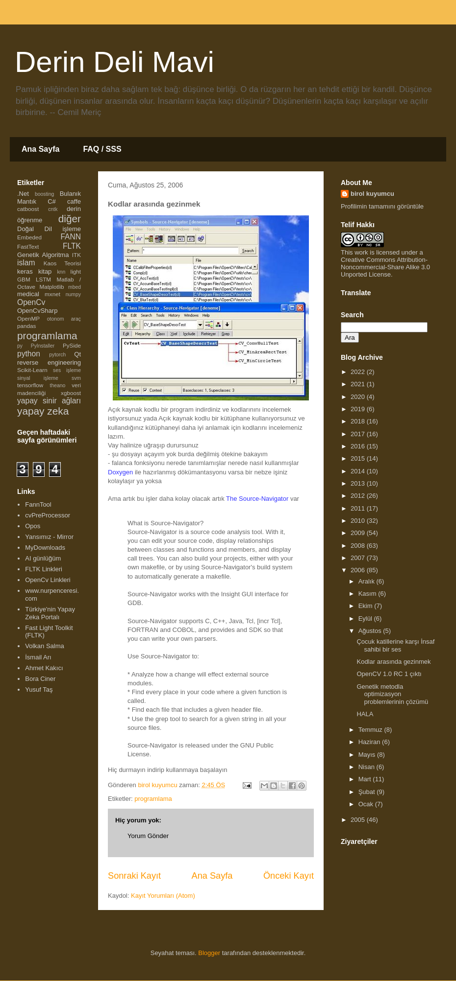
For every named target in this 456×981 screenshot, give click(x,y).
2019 (359, 409)
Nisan (367, 767)
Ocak (366, 804)
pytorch (57, 354)
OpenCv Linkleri (48, 580)
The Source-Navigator (257, 498)
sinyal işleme (37, 378)
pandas (26, 326)
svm (76, 378)
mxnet (52, 294)
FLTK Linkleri (43, 569)
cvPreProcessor (47, 515)
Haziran (370, 742)
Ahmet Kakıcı (44, 668)
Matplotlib (52, 286)
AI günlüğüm (43, 558)
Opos (32, 526)
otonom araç (64, 319)
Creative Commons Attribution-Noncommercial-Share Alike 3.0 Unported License (385, 267)
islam (26, 262)
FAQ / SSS (102, 149)
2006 (359, 570)
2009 (359, 533)
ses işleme (67, 370)
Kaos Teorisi (62, 263)
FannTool (38, 504)
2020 (359, 396)
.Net (23, 193)
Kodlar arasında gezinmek (393, 661)
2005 (359, 819)
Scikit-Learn (32, 370)
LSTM (43, 279)
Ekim (366, 605)
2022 (359, 371)
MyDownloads (45, 547)
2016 (359, 446)
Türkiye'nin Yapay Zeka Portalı (50, 613)
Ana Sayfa (40, 149)
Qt (77, 354)
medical (28, 294)
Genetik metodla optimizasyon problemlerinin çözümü (392, 694)
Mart (365, 779)
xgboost (71, 393)
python (28, 354)
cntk (52, 209)
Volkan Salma (44, 646)
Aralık (367, 581)
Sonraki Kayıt (134, 876)
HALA (364, 714)
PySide (72, 345)
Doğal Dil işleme (49, 229)
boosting (44, 194)
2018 (359, 421)
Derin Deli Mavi (114, 62)
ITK (76, 255)
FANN (70, 237)
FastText (28, 246)
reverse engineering (49, 362)
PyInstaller (43, 346)
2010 (359, 520)
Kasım (368, 593)
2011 (359, 508)
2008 (359, 545)
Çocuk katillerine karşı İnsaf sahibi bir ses (395, 645)
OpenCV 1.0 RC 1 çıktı (388, 673)
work (361, 252)
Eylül (366, 618)
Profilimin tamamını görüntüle (382, 206)
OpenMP (28, 318)
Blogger (209, 953)
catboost (28, 209)
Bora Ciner (40, 678)
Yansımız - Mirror (49, 536)
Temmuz (371, 729)
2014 (359, 471)
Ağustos (370, 630)
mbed (74, 287)
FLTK (72, 246)
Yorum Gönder (148, 836)
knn (61, 272)
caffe (74, 201)
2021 (359, 384)
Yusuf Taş (38, 689)
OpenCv (31, 302)
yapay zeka (43, 411)
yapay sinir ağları (49, 401)
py (20, 346)
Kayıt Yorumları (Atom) (163, 895)
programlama (153, 798)
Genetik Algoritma (43, 254)
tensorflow (30, 385)
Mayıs (367, 754)
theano (58, 385)
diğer (69, 218)
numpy (73, 294)
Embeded (29, 237)
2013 (359, 483)
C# (52, 201)
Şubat (367, 791)
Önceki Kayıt (288, 876)
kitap (44, 271)
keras (25, 271)
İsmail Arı (38, 657)
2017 (359, 434)
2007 (359, 557)
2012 (359, 495)
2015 (359, 458)
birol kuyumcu (372, 193)
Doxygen (120, 472)
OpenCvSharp (37, 310)
